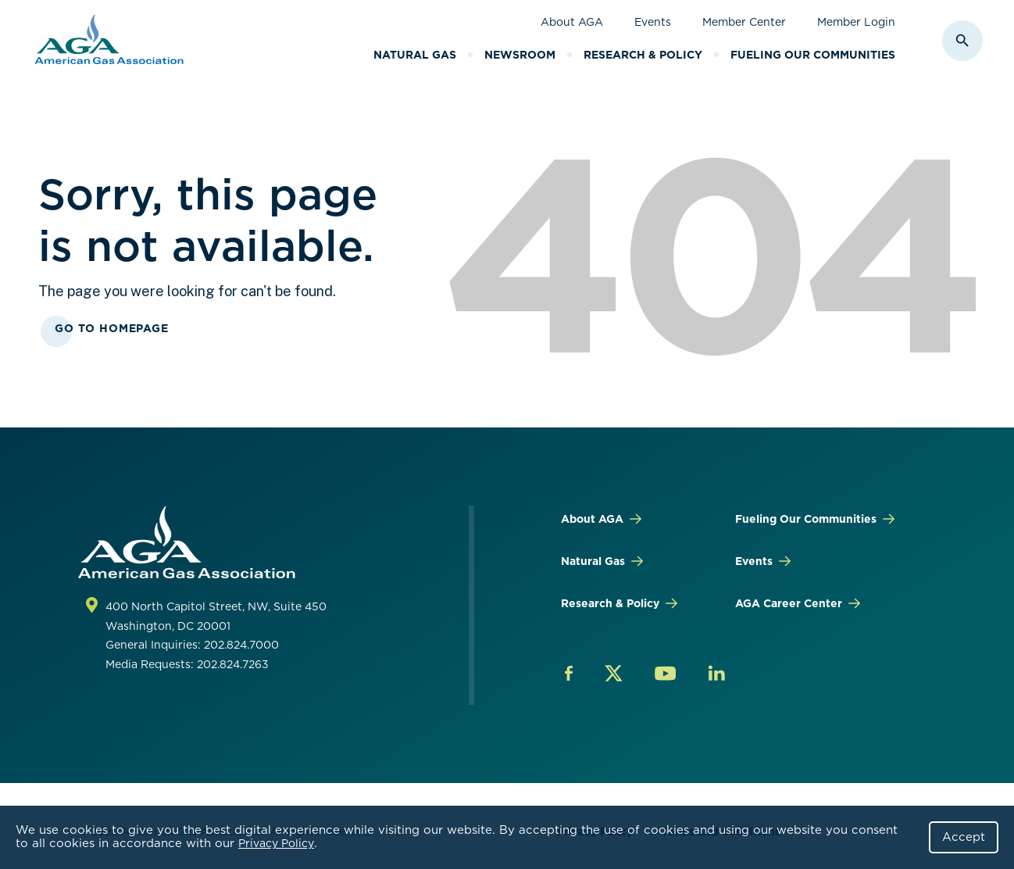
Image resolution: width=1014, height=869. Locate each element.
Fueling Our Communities (812, 54)
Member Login (856, 22)
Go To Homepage (112, 328)
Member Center (744, 22)
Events (652, 22)
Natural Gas (414, 54)
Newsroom (519, 54)
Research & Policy (643, 54)
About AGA (572, 22)
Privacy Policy (276, 843)
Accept (963, 837)
